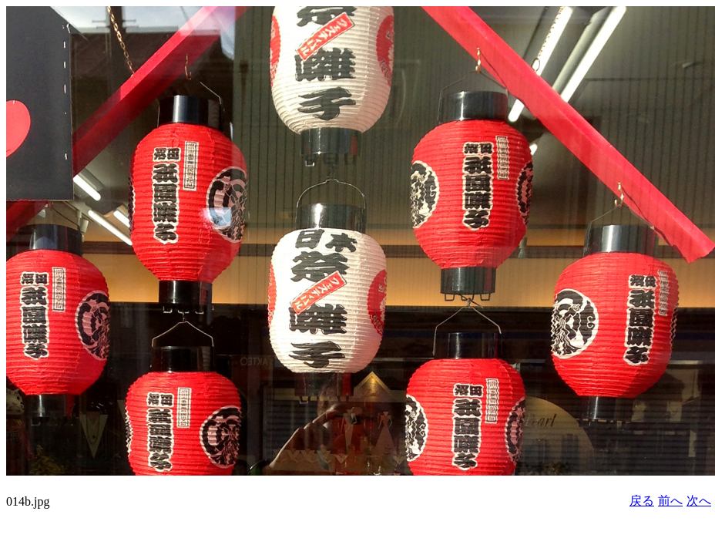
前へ (670, 500)
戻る (641, 500)
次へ (698, 500)
